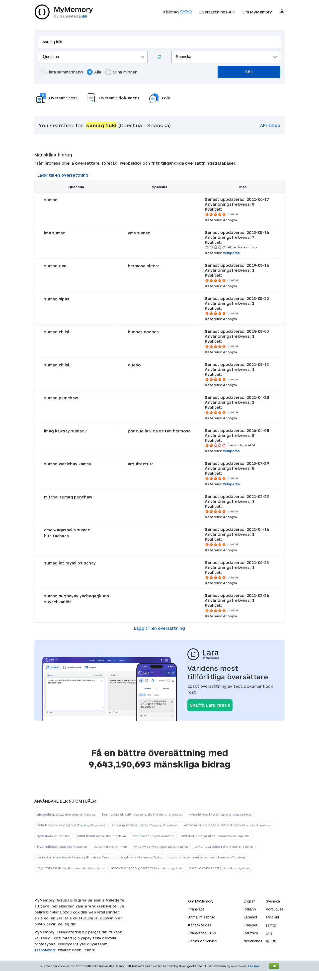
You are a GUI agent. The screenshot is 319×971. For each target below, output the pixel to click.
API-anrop (270, 125)
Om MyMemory (257, 11)
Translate (196, 909)
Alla (94, 72)
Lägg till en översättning (62, 175)
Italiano (250, 909)
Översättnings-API (217, 11)
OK (273, 966)
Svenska (273, 901)
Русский (272, 917)
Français (251, 925)
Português (275, 909)
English (249, 901)
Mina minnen (121, 72)
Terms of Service (202, 941)
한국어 (271, 941)
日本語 (271, 925)
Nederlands (253, 941)
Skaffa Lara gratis (210, 705)
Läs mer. (254, 966)
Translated (44, 950)
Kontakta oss (199, 925)
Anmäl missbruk (201, 917)
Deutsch (251, 933)
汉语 (269, 933)
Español (250, 917)
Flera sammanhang (61, 72)
